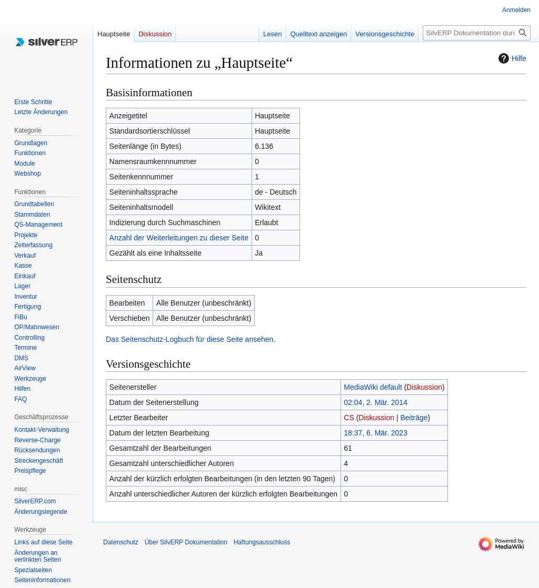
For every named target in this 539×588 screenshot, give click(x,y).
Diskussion (424, 387)
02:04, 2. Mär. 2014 (375, 402)
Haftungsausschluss (262, 542)
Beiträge (413, 417)
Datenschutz (120, 542)
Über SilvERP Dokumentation (186, 542)
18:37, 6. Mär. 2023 (375, 433)
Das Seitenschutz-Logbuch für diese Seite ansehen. (190, 339)
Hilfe (511, 58)
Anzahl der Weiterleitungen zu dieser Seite (178, 238)
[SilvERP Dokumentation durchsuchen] (477, 32)
